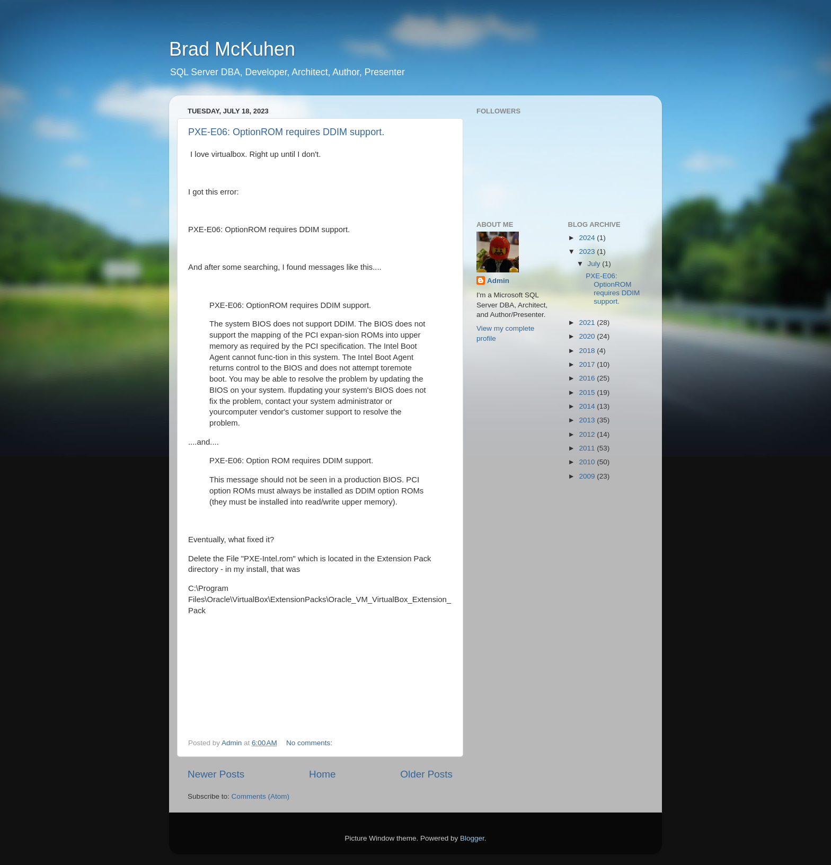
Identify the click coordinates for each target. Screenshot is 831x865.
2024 (588, 238)
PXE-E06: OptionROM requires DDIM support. (286, 132)
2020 (588, 336)
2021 (588, 322)
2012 (588, 434)
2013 (588, 420)
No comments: (310, 743)
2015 (588, 392)
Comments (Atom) (261, 796)
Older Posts (426, 774)
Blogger (472, 838)
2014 (588, 406)
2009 (588, 476)
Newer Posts (216, 774)
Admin (498, 281)
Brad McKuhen (232, 49)
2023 (588, 251)
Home (322, 774)
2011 (588, 448)
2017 (588, 364)
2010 (588, 462)
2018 (588, 351)
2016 (588, 378)
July (595, 264)
